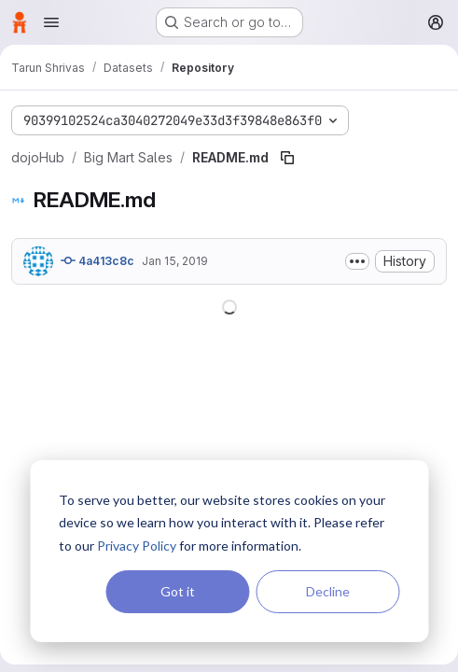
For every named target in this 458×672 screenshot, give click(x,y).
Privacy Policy (136, 545)
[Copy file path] (287, 158)
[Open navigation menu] (51, 22)
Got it (177, 591)
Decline (328, 591)
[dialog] (229, 551)
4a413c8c (97, 260)
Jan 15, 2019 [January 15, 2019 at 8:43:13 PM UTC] (175, 261)
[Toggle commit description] (357, 261)
